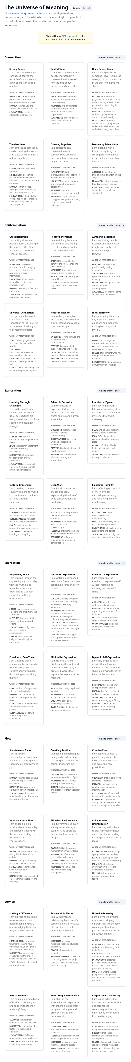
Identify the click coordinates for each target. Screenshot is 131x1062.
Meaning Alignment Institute (27, 13)
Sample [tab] (76, 8)
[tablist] (81, 8)
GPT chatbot (68, 36)
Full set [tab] (86, 8)
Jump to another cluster (112, 57)
